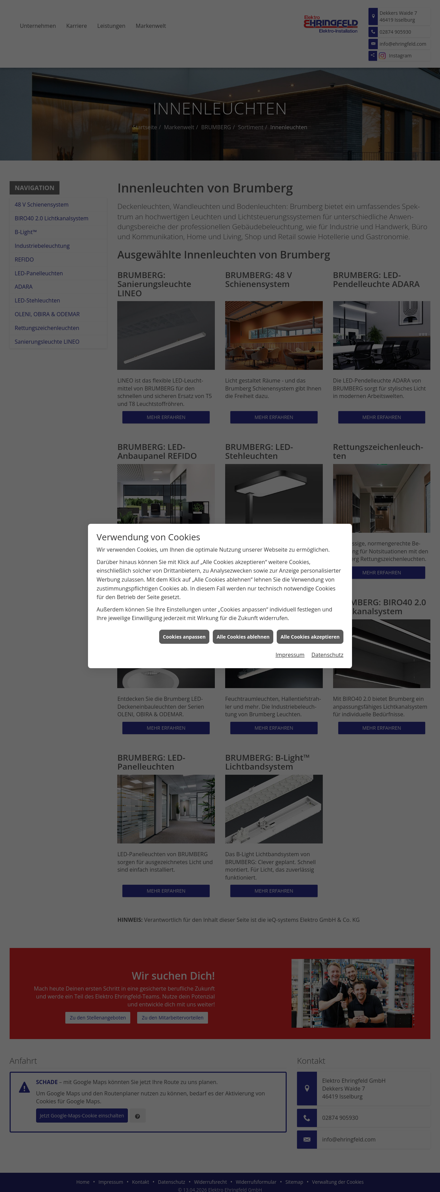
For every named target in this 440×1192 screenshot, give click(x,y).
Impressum (289, 655)
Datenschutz (327, 655)
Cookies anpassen (184, 636)
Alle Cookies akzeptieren (310, 636)
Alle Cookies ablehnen (243, 636)
